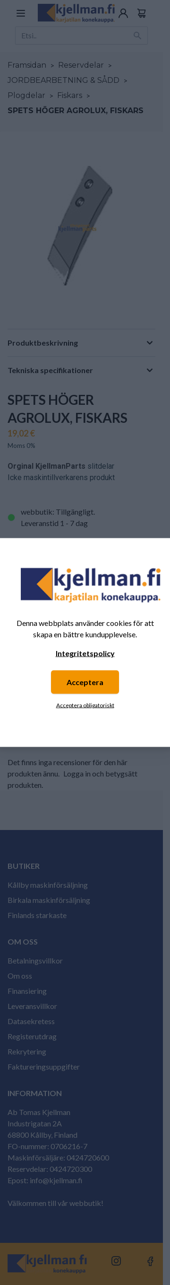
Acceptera (85, 682)
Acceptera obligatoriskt (85, 705)
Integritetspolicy (85, 653)
